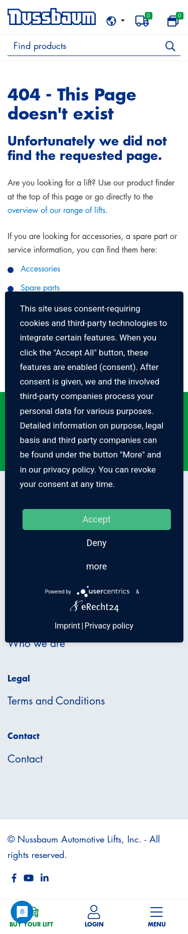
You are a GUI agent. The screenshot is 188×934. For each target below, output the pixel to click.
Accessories (40, 268)
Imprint (67, 625)
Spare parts (40, 287)
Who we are (36, 643)
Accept (96, 519)
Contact (25, 759)
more (96, 566)
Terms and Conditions (56, 701)
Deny (97, 543)
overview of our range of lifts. (58, 210)
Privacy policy (109, 625)
